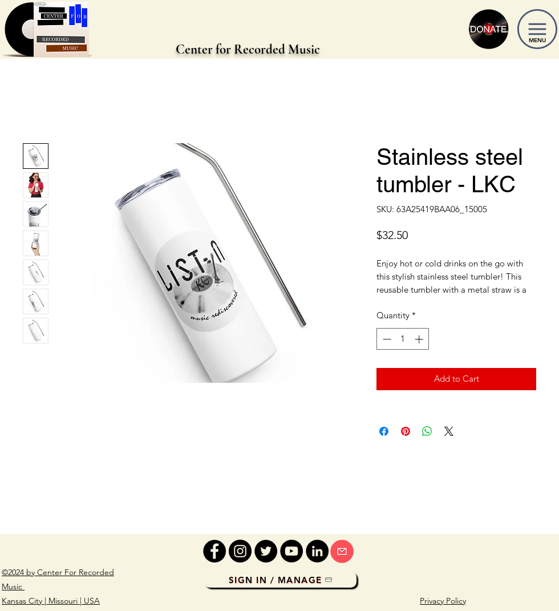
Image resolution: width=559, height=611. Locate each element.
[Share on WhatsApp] (427, 431)
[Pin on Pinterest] (405, 431)
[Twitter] (265, 551)
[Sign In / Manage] (280, 580)
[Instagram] (240, 551)
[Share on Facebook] (384, 431)
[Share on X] (449, 431)
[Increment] (420, 339)
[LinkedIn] (317, 551)
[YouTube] (291, 551)
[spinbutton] (403, 339)
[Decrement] (386, 339)
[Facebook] (214, 551)
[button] (537, 29)
